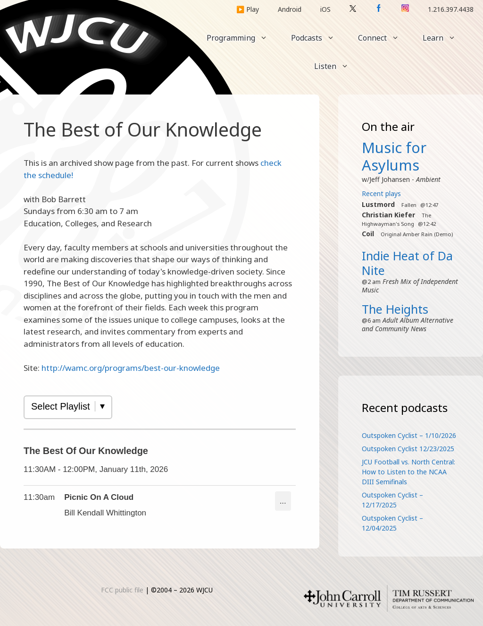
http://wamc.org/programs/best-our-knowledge (131, 367)
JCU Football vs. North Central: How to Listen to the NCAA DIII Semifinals (408, 471)
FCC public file (122, 589)
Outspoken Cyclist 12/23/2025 (408, 448)
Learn (445, 38)
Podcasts (318, 38)
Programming (243, 38)
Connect (384, 38)
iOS (325, 9)
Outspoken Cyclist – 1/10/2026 (409, 435)
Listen (337, 66)
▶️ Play (247, 9)
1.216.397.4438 (451, 9)
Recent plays (381, 193)
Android (289, 9)
